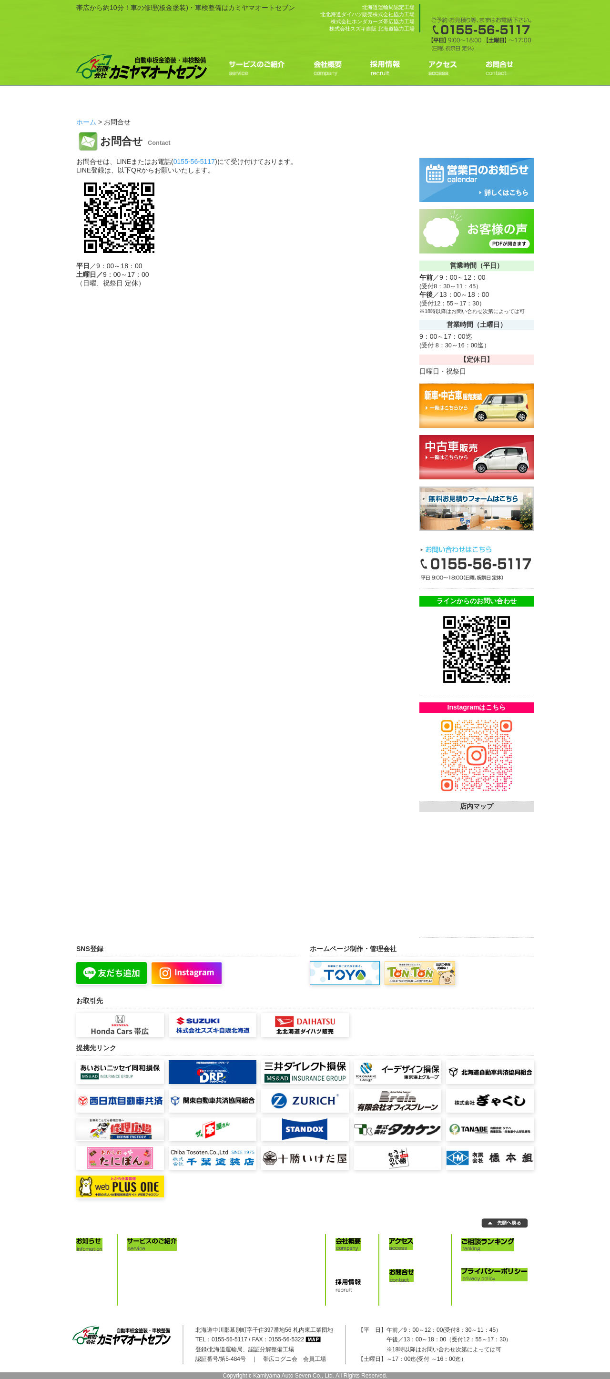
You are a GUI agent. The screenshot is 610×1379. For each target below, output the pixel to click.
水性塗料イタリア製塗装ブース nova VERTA (189, 1269)
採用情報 (351, 1300)
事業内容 (351, 1269)
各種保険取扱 (282, 1269)
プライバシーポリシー (494, 1289)
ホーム (86, 122)
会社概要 (351, 1259)
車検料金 (143, 1298)
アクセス (405, 1259)
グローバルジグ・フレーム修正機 (175, 1279)
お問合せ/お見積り (417, 1290)
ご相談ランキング (489, 1259)
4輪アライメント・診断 (162, 1288)
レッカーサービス (288, 1279)
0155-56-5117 (194, 161)
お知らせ (92, 1259)
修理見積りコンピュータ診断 (169, 1259)
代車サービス (282, 1288)
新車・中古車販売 (288, 1259)
